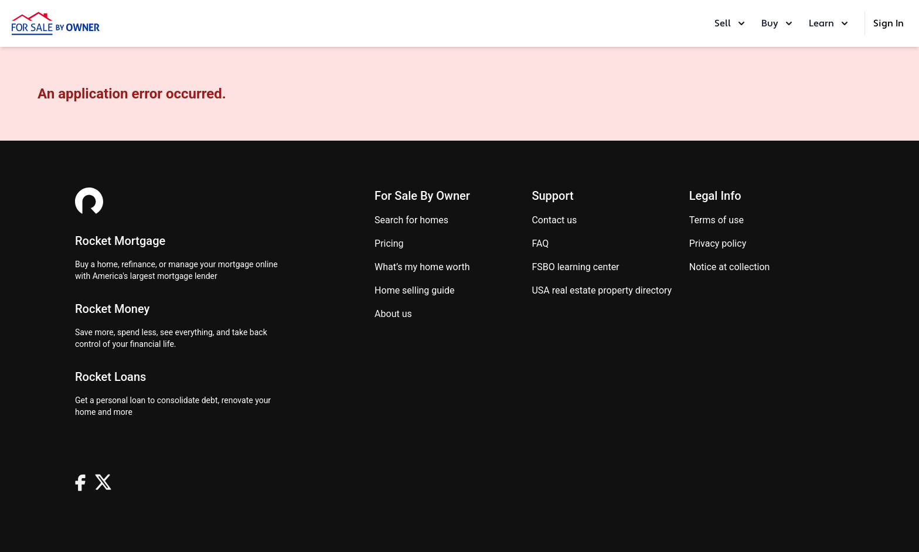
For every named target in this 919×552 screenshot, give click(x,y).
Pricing (389, 243)
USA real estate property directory (602, 290)
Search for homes (411, 220)
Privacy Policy (718, 243)
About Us (393, 313)
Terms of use (716, 220)
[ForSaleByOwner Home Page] (56, 23)
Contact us (554, 220)
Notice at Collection (729, 266)
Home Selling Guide (414, 290)
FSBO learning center (575, 266)
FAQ (540, 243)
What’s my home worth (422, 266)
